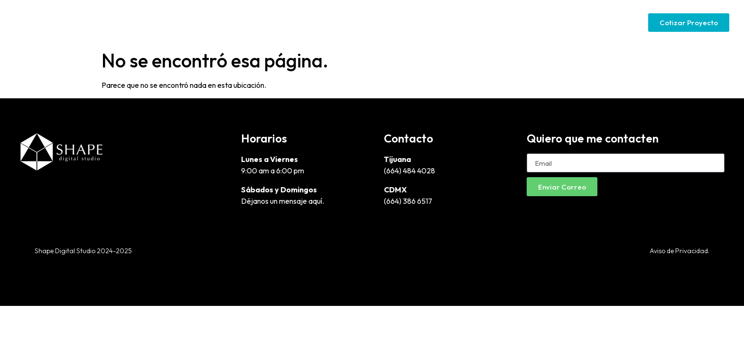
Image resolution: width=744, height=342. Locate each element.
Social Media (591, 22)
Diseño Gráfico (405, 22)
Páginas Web (471, 22)
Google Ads (531, 22)
